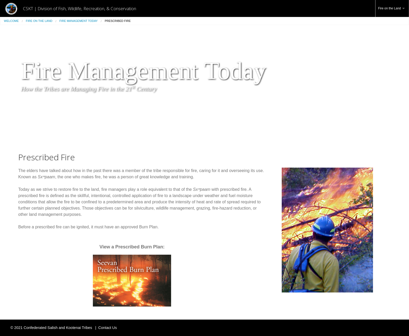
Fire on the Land (389, 8)
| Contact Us (105, 328)
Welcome (11, 20)
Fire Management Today (78, 20)
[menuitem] (392, 8)
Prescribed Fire (118, 20)
